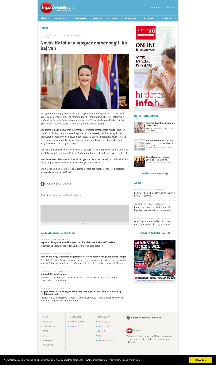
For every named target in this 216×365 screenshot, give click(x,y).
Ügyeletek (47, 340)
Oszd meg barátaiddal (58, 184)
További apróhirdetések (153, 233)
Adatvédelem (104, 321)
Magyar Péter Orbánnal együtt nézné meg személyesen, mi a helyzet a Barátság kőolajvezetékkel (80, 293)
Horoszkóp (48, 345)
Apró (45, 335)
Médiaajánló (104, 317)
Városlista (73, 8)
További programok (153, 174)
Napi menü (75, 326)
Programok (60, 18)
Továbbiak (168, 18)
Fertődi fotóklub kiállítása (159, 141)
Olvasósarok (149, 18)
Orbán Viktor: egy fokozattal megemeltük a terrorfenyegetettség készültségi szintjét (83, 257)
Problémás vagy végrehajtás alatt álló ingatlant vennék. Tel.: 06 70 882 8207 (153, 209)
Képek (95, 18)
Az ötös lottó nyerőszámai (53, 274)
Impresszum (103, 326)
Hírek (43, 18)
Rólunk (101, 331)
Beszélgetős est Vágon (157, 157)
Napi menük (112, 18)
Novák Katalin (65, 195)
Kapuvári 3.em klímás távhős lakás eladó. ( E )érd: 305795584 (154, 194)
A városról (75, 317)
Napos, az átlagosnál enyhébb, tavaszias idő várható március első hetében (78, 242)
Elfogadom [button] (200, 360)
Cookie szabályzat (107, 340)
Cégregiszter (80, 18)
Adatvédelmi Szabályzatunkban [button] (124, 360)
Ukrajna (77, 195)
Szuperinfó (130, 18)
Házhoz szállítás (78, 321)
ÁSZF (100, 335)
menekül (53, 195)
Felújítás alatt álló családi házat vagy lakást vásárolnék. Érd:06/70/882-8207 (153, 223)
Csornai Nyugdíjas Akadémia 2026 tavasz (160, 124)
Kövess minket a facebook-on (146, 318)
